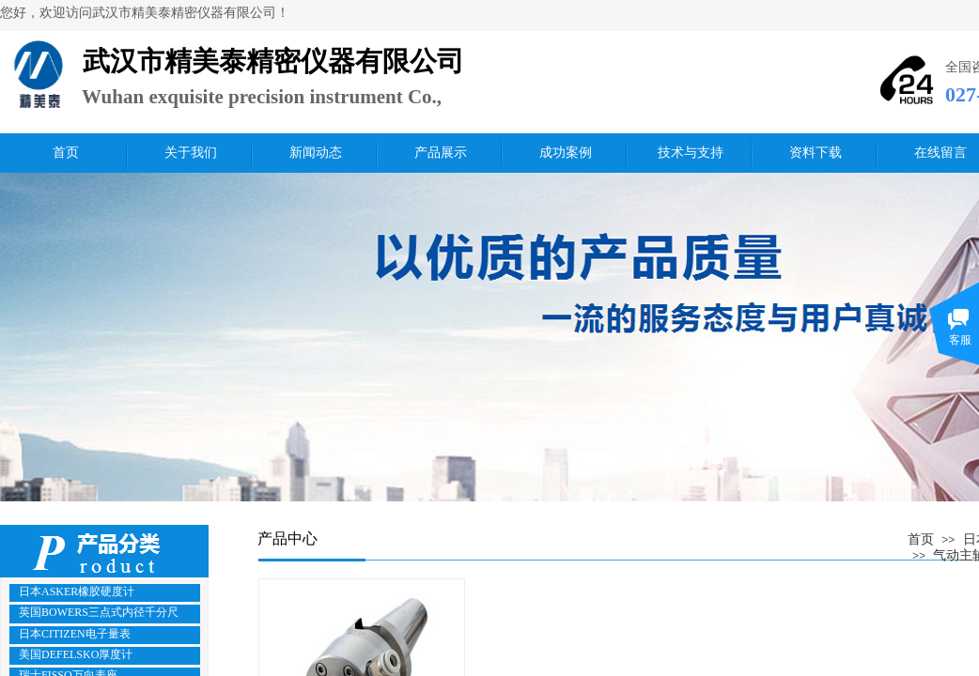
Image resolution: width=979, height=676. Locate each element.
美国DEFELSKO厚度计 (75, 654)
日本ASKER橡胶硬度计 (76, 591)
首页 (66, 153)
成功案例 (565, 153)
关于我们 (190, 153)
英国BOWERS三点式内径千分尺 (99, 612)
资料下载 (815, 153)
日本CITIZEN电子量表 (75, 633)
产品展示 (440, 153)
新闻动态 (315, 153)
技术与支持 (690, 153)
